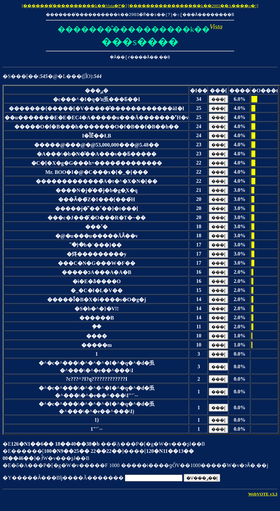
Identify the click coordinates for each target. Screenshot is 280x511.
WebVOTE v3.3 (262, 493)
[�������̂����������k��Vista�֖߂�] (74, 5)
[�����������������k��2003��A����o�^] (193, 5)
